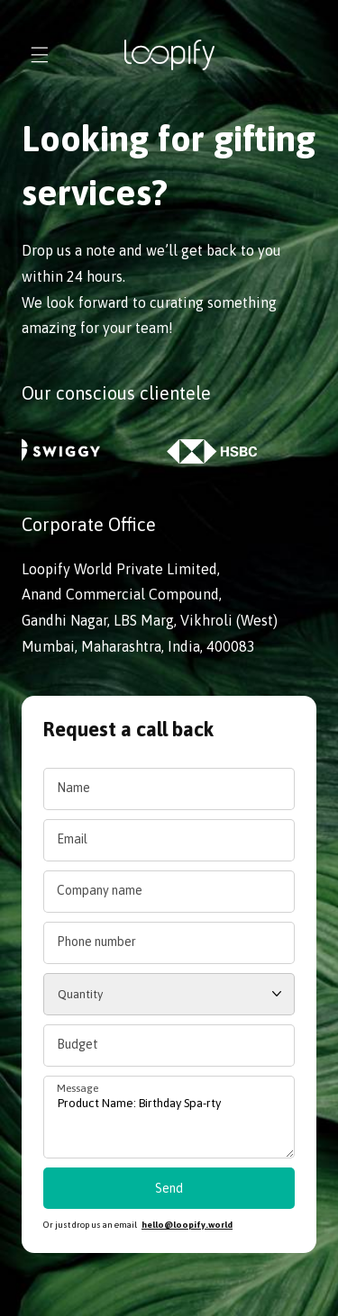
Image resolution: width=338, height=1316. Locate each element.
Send (169, 1188)
